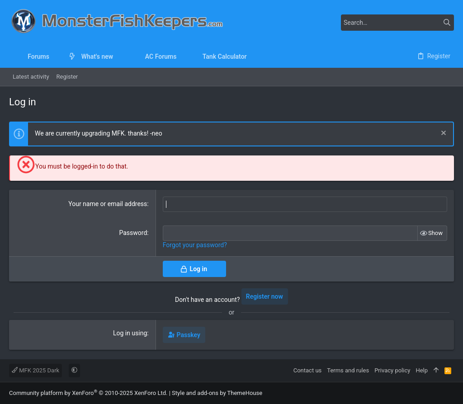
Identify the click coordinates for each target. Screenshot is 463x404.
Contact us (307, 370)
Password (133, 232)
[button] (56, 56)
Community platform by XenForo (88, 393)
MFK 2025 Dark (35, 370)
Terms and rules (348, 370)
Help (422, 370)
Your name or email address (107, 203)
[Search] (397, 22)
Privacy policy (392, 370)
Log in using (130, 333)
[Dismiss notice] (442, 134)
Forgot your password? (195, 245)
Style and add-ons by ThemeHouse (217, 393)
